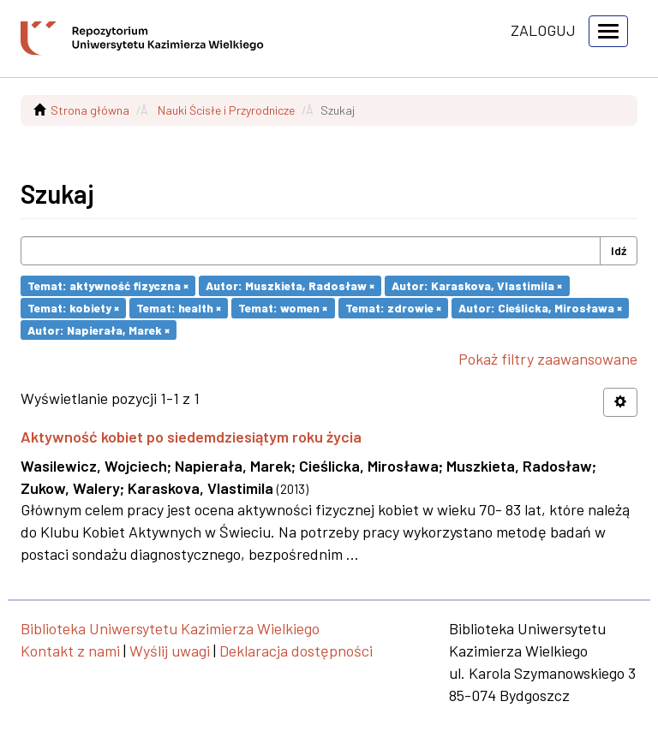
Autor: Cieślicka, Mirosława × (540, 307)
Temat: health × (178, 307)
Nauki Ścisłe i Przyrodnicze (226, 110)
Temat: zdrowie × (393, 307)
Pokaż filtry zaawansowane (547, 358)
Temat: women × (282, 307)
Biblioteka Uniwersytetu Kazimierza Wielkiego (170, 628)
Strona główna (90, 110)
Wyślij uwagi (169, 650)
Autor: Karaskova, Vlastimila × (477, 285)
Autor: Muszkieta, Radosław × (290, 285)
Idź (618, 250)
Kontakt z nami (70, 650)
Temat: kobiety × (73, 307)
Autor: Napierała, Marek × (98, 329)
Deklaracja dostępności (296, 650)
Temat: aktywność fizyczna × (107, 285)
